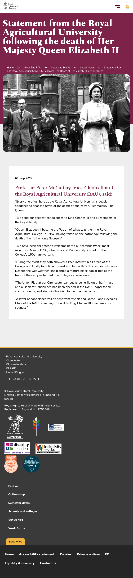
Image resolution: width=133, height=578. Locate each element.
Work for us (16, 528)
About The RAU (32, 67)
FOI (107, 554)
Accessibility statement (37, 554)
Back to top (15, 541)
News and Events (60, 67)
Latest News (87, 67)
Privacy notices (88, 554)
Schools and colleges (22, 511)
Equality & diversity (20, 563)
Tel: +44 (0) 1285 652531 (22, 379)
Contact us (48, 563)
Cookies (66, 554)
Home (10, 67)
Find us (13, 486)
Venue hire (15, 520)
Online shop (16, 494)
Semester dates (19, 503)
